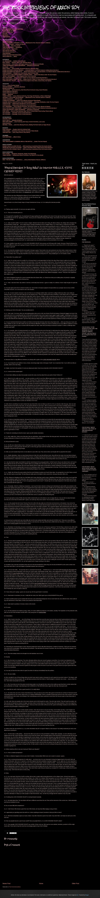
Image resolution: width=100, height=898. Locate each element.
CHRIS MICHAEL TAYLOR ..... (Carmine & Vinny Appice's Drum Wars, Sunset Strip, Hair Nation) (27, 80)
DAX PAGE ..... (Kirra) (8, 67)
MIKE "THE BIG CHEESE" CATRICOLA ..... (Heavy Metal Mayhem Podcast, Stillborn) (24, 159)
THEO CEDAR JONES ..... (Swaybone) (12, 47)
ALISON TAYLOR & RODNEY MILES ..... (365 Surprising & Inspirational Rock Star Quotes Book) (27, 149)
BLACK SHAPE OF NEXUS (9, 30)
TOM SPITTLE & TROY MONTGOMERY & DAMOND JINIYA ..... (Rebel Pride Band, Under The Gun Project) (29, 74)
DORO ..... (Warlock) (8, 94)
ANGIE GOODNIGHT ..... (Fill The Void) (12, 99)
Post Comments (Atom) (14, 886)
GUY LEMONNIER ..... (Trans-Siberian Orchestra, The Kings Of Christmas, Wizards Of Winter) (26, 106)
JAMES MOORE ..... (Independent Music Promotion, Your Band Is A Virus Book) (23, 155)
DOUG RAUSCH (7, 123)
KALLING (5, 33)
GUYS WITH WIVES (7, 32)
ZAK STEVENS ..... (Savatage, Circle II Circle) (17, 112)
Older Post (75, 883)
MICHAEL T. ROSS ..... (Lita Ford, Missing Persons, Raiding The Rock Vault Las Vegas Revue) (26, 124)
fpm (78, 895)
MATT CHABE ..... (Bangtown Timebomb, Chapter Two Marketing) (19, 153)
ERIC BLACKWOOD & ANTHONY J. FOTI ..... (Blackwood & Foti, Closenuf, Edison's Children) (26, 42)
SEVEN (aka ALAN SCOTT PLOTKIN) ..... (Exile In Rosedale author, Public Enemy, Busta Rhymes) (27, 147)
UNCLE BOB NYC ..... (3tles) (10, 56)
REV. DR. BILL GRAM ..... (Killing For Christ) (14, 44)
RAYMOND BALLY (7, 41)
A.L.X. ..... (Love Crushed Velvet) (11, 85)
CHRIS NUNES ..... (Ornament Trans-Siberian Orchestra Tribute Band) (20, 130)
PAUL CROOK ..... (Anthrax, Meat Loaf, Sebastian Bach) (17, 62)
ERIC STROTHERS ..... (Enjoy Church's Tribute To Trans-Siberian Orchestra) (25, 77)
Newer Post (6, 883)
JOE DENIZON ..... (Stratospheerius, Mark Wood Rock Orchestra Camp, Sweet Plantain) (25, 89)
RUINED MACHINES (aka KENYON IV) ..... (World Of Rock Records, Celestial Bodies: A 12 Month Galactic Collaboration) (36, 71)
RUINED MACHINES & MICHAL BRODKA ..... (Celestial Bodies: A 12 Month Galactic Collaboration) (31, 70)
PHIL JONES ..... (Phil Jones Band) (11, 45)
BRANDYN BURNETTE (8, 88)
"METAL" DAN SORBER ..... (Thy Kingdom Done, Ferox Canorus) (19, 76)
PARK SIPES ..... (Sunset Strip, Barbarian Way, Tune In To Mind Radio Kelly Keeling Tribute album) (28, 111)
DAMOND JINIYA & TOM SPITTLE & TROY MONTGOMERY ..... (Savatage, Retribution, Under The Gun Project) (31, 102)
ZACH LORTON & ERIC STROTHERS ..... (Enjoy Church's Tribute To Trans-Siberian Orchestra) (30, 108)
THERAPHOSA (6, 36)
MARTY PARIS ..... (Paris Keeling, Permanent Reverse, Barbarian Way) (20, 68)
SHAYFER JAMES (7, 118)
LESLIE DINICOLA (10, 91)
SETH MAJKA (9, 50)
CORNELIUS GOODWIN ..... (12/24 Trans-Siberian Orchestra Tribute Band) (21, 100)
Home (41, 883)
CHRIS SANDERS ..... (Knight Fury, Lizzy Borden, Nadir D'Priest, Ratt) (20, 73)
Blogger (87, 895)
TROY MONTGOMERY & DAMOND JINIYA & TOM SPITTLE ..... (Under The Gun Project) (25, 141)
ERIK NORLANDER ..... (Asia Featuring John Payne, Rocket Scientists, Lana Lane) (24, 121)
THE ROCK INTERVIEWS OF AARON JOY (41, 7)
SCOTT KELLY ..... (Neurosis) (10, 48)
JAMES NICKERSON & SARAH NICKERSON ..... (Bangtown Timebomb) (21, 65)
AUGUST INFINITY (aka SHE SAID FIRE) (13, 29)
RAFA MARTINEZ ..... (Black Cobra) (12, 137)
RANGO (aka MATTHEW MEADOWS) (12, 55)
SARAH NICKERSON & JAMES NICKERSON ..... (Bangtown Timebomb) (21, 109)
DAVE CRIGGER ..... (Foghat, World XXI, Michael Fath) (16, 129)
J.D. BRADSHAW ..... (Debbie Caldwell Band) (14, 61)
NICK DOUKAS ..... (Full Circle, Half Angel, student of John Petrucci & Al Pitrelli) (23, 64)
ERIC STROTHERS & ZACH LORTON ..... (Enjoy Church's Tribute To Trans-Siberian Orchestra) (30, 79)
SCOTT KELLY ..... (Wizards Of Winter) (12, 120)
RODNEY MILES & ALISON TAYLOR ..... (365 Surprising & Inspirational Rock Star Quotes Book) (27, 146)
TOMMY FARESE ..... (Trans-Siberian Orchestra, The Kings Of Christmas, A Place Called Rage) (27, 96)
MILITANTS (5, 35)
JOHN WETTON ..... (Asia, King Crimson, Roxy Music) (16, 132)
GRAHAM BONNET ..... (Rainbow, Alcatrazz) (14, 86)
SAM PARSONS (7, 53)
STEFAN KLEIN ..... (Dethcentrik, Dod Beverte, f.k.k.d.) (19, 103)
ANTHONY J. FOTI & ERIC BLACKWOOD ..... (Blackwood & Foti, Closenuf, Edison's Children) (26, 97)
